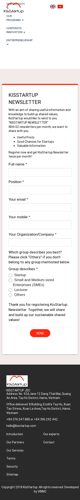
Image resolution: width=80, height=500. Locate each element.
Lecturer (18, 290)
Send (40, 333)
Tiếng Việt (60, 6)
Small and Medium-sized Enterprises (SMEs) (31, 282)
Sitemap (12, 474)
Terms (10, 458)
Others (17, 295)
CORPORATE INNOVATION (15, 30)
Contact (48, 442)
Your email (18, 199)
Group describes (23, 269)
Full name (18, 164)
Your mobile (19, 217)
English (52, 6)
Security (12, 466)
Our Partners (15, 442)
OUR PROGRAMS (15, 18)
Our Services (14, 450)
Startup (17, 275)
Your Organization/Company (32, 234)
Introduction (14, 434)
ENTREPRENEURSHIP (18, 41)
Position (16, 182)
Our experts (51, 434)
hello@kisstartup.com (21, 426)
